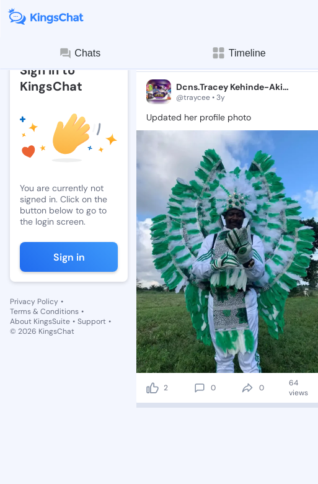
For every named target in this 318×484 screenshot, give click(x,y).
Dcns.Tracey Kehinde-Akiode (234, 86)
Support (91, 321)
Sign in (69, 257)
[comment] (199, 388)
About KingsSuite (40, 321)
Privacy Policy (34, 302)
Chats (79, 53)
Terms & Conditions (44, 311)
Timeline (238, 53)
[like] (152, 388)
